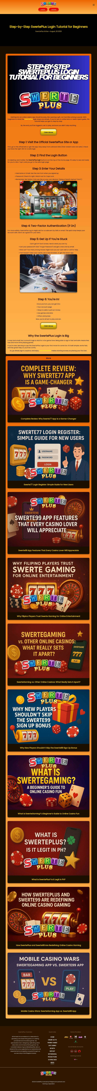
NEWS (52, 1062)
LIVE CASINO (52, 1045)
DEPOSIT (52, 1051)
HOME (52, 1037)
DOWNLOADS (52, 1060)
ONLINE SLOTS (52, 1040)
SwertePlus (28, 119)
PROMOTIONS (52, 1057)
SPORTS (52, 1048)
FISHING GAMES (52, 1043)
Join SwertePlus (45, 351)
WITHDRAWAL (52, 1054)
